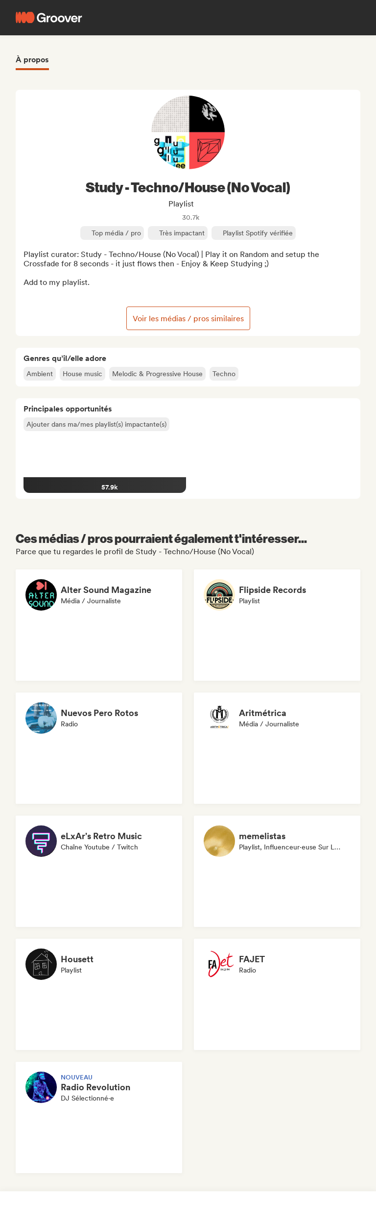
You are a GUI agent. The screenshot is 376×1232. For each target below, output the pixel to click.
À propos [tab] (32, 59)
